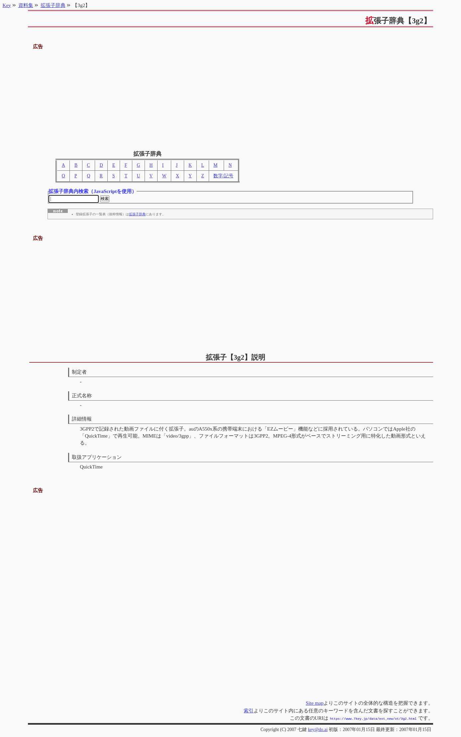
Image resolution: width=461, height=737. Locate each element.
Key (7, 5)
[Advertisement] (230, 97)
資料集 (25, 5)
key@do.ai (317, 729)
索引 (249, 711)
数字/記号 (223, 175)
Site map (315, 703)
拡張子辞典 (137, 215)
